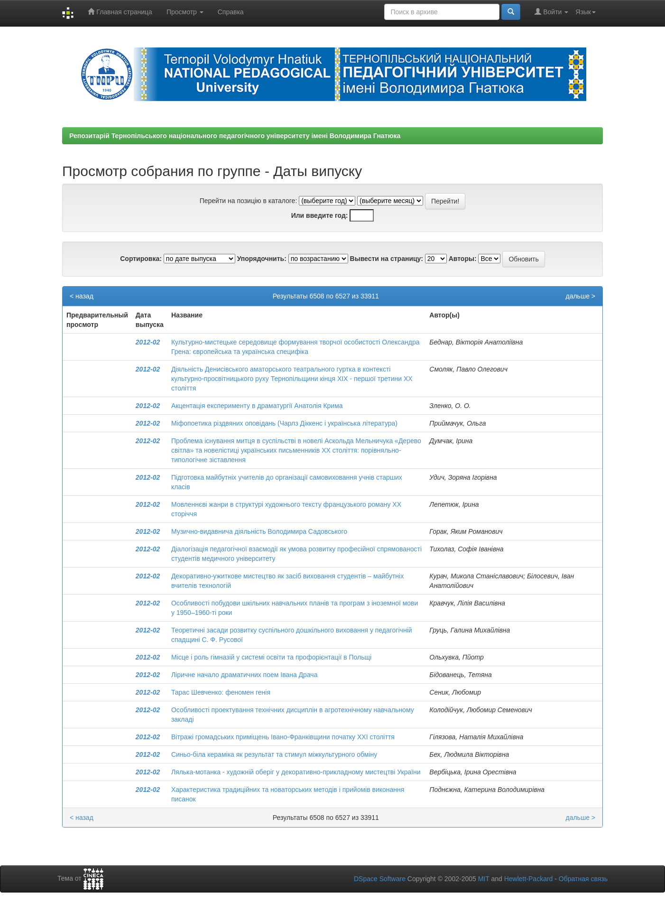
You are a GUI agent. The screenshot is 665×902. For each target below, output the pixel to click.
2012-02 (148, 342)
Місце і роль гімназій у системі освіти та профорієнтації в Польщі (271, 657)
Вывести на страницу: (386, 258)
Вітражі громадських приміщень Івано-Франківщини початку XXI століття (283, 737)
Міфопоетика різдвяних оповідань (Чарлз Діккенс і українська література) (284, 423)
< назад (81, 296)
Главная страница (120, 12)
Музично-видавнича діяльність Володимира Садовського (259, 531)
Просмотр (184, 12)
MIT (484, 879)
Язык (585, 12)
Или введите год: (319, 215)
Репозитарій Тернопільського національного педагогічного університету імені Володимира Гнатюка (234, 135)
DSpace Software (380, 879)
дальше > (580, 296)
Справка (231, 12)
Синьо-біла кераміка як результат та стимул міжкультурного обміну (274, 754)
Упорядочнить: (261, 258)
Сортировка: (141, 258)
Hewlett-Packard (528, 879)
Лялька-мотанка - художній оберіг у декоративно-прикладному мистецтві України (296, 772)
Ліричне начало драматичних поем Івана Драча (244, 675)
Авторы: (463, 258)
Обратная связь (583, 879)
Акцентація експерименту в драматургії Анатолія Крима (257, 405)
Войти (551, 12)
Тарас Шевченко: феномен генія (220, 692)
